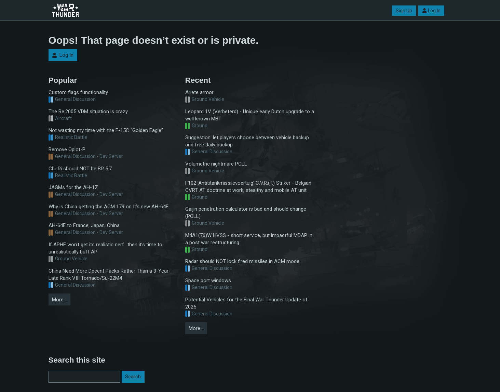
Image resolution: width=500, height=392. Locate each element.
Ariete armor (199, 92)
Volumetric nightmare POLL (216, 164)
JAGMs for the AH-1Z (73, 187)
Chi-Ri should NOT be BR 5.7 (80, 169)
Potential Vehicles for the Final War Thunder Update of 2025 (246, 303)
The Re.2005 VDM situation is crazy (88, 111)
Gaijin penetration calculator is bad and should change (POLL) (245, 212)
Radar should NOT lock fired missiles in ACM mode (242, 261)
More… (59, 300)
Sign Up (404, 10)
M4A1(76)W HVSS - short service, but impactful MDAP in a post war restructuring (248, 239)
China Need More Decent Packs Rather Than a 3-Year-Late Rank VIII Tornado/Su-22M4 (110, 274)
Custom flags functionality (78, 92)
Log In (431, 10)
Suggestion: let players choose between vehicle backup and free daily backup (247, 141)
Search (133, 377)
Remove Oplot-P (67, 149)
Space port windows (208, 280)
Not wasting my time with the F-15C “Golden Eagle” (106, 130)
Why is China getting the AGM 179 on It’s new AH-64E (108, 207)
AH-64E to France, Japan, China (84, 225)
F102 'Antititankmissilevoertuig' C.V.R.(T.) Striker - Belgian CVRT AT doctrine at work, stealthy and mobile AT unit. (248, 186)
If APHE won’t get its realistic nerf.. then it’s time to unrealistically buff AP (105, 248)
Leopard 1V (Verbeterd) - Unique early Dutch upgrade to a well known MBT (249, 115)
